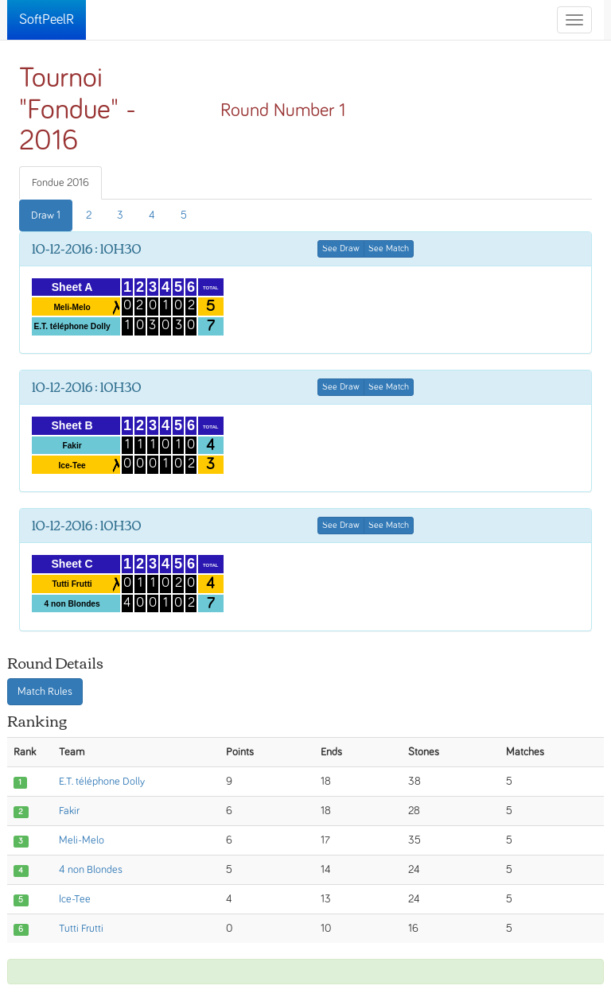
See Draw (341, 249)
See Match (388, 249)
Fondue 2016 (60, 182)
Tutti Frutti (81, 928)
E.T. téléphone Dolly (102, 781)
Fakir (69, 811)
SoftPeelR (46, 20)
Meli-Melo (81, 840)
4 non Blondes (91, 869)
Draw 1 (45, 215)
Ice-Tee (75, 899)
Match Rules (45, 691)
